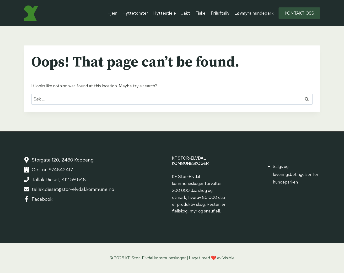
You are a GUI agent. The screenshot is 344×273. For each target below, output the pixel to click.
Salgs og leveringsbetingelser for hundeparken (295, 174)
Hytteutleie (164, 13)
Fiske (200, 13)
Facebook (42, 199)
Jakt (185, 13)
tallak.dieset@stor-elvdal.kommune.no (73, 189)
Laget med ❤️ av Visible (212, 258)
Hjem (113, 13)
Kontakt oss (299, 13)
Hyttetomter (135, 13)
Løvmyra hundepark (254, 13)
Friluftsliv (220, 13)
